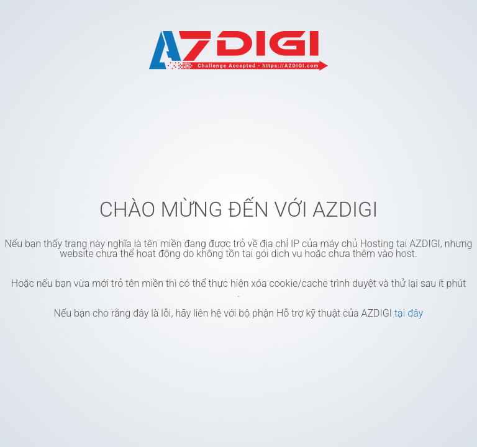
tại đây (408, 313)
